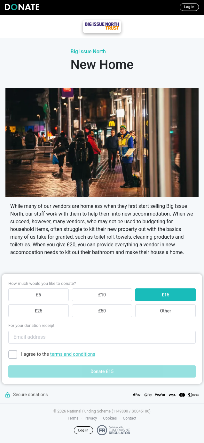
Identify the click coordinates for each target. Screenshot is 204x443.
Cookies (110, 418)
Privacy (90, 418)
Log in (189, 7)
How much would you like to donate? (42, 283)
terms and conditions (72, 354)
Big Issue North (88, 51)
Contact (130, 418)
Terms (73, 418)
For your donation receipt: (31, 325)
